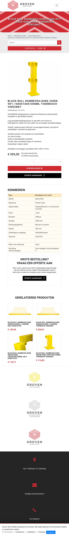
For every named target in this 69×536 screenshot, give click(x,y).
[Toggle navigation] (57, 5)
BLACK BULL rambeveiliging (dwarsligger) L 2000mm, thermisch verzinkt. (48, 324)
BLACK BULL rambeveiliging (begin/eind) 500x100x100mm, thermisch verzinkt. (48, 355)
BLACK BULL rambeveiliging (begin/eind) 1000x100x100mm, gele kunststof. (19, 355)
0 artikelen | (34, 48)
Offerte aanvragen (34, 175)
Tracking (41, 532)
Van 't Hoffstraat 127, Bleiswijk (34, 469)
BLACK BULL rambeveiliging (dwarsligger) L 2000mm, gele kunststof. (19, 324)
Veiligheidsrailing (34, 36)
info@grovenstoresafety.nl (34, 494)
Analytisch (31, 532)
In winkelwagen (34, 168)
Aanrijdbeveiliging (20, 36)
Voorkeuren (20, 532)
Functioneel (8, 532)
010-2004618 (34, 519)
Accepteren (51, 532)
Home (9, 36)
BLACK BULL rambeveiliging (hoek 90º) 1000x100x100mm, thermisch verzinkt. (32, 38)
